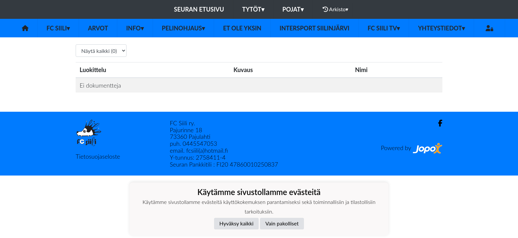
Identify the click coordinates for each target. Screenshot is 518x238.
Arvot (98, 28)
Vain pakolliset (282, 223)
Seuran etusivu (199, 9)
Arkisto (336, 9)
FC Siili (58, 28)
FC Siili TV (384, 28)
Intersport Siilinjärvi (314, 28)
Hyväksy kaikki (236, 223)
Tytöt (253, 9)
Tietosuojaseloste (98, 156)
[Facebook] (437, 123)
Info (135, 28)
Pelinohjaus (183, 28)
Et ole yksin (242, 28)
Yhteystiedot (441, 28)
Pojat (293, 9)
